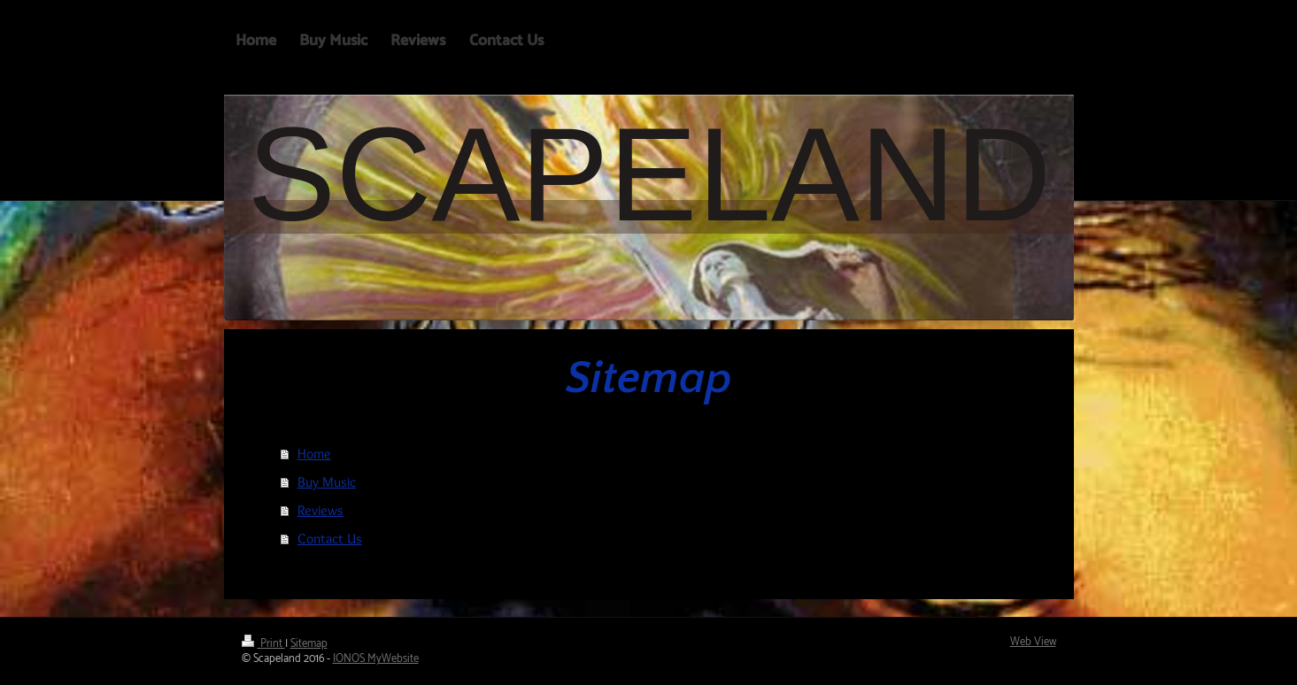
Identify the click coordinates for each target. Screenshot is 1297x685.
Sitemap (309, 644)
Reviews (320, 510)
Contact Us (329, 538)
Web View (1033, 642)
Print (263, 644)
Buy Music (326, 481)
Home (314, 453)
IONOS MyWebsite (376, 659)
